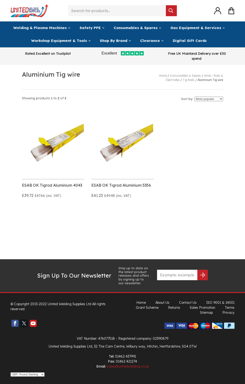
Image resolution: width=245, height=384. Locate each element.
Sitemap (206, 312)
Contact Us (188, 302)
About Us (162, 302)
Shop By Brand (113, 40)
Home (141, 302)
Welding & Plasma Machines (40, 27)
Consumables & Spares (136, 27)
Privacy (228, 312)
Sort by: (187, 99)
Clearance (150, 40)
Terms (230, 307)
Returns (174, 307)
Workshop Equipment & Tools (59, 40)
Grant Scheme (147, 307)
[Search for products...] (117, 10)
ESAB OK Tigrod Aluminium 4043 (52, 185)
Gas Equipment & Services (195, 27)
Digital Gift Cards (190, 40)
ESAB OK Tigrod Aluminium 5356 (121, 185)
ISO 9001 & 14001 (220, 302)
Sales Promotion (202, 307)
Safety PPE (90, 27)
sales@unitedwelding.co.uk (128, 366)
